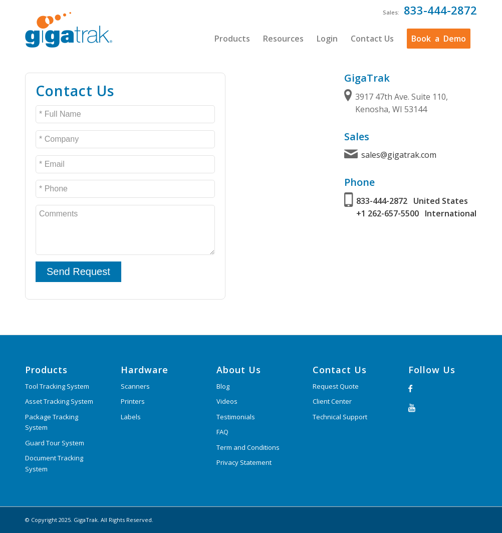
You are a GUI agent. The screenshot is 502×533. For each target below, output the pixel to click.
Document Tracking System (54, 463)
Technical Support (340, 416)
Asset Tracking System (59, 401)
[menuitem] (232, 39)
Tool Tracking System (57, 386)
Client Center (332, 401)
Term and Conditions (248, 447)
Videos (226, 401)
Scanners (135, 386)
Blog (222, 386)
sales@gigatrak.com (398, 154)
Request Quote (336, 386)
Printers (133, 401)
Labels (131, 416)
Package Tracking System (51, 422)
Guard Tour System (54, 442)
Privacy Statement (244, 462)
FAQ (222, 431)
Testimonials (235, 416)
